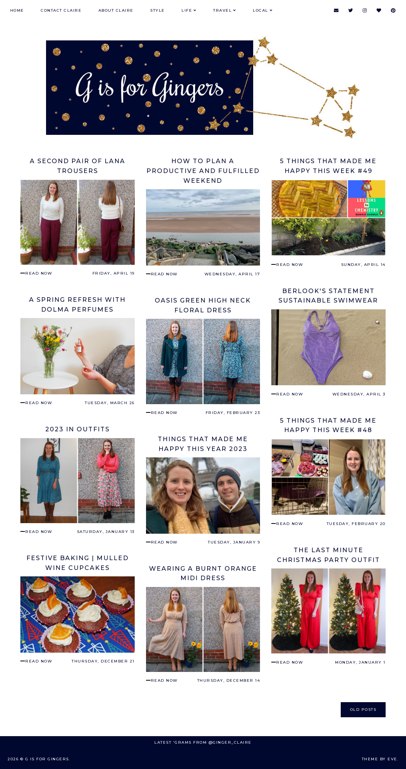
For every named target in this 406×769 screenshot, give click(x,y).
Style (157, 10)
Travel (222, 10)
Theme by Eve (379, 759)
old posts (363, 709)
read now (38, 273)
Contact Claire (61, 10)
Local (260, 10)
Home (17, 10)
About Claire (116, 10)
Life (186, 10)
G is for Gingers (47, 759)
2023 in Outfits (77, 429)
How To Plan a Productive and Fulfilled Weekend (203, 171)
